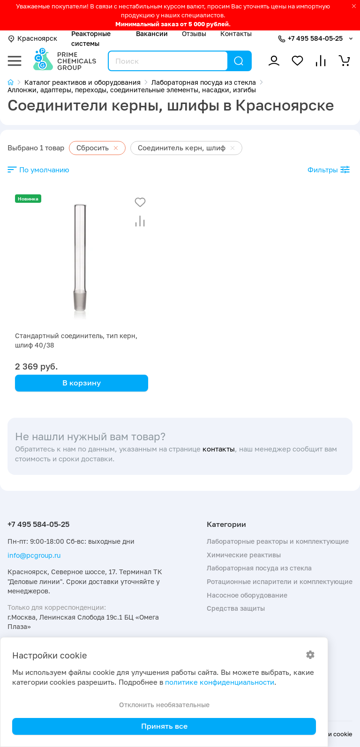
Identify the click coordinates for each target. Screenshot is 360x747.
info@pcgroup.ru (34, 555)
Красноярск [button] (32, 38)
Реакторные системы (91, 38)
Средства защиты (236, 608)
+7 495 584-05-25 (315, 38)
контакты (218, 449)
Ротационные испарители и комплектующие (279, 581)
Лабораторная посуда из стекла (259, 568)
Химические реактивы (244, 555)
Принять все (164, 726)
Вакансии (152, 33)
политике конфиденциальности (219, 682)
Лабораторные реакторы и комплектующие (278, 541)
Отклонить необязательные (164, 705)
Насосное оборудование (247, 595)
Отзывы (194, 33)
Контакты (236, 33)
